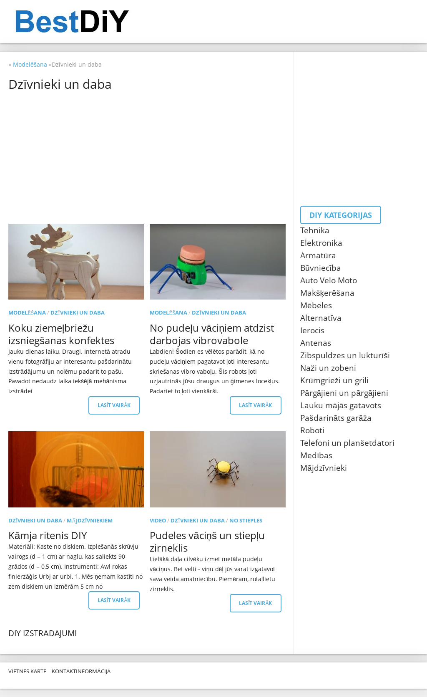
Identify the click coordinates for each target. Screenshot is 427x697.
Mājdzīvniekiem (90, 520)
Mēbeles (316, 305)
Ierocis (312, 330)
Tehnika (314, 230)
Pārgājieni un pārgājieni (344, 392)
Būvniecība (320, 267)
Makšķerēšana (327, 292)
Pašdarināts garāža (336, 417)
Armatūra (318, 255)
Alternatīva (321, 317)
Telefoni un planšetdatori (347, 442)
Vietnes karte (27, 671)
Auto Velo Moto (328, 280)
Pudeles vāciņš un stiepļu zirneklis (207, 541)
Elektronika (321, 242)
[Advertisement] (148, 157)
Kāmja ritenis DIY (47, 535)
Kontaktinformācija (81, 671)
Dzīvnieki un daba (77, 312)
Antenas (315, 342)
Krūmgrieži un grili (334, 380)
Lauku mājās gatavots (340, 405)
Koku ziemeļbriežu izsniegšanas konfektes (61, 334)
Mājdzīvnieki (323, 467)
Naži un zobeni (328, 367)
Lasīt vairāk (114, 405)
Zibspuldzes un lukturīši (345, 355)
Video (158, 520)
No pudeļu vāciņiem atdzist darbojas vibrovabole (212, 334)
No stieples (245, 520)
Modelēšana (27, 312)
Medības (316, 455)
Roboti (312, 430)
